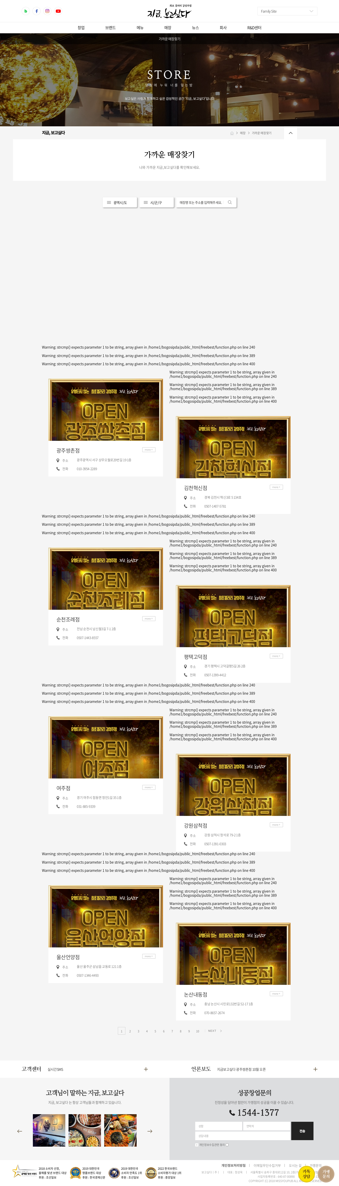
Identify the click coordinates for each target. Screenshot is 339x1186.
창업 (81, 27)
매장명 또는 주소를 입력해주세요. (201, 202)
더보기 (148, 449)
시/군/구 (156, 202)
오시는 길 (295, 1165)
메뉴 (140, 27)
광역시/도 (120, 202)
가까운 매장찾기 (169, 38)
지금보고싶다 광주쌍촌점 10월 (241, 1069)
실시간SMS (55, 1069)
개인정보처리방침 (233, 1165)
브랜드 (110, 27)
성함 (200, 1126)
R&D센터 (254, 27)
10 (197, 1031)
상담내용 (203, 1136)
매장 (167, 27)
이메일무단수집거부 (267, 1165)
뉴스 (195, 27)
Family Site (269, 11)
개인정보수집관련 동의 (212, 1145)
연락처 (250, 1126)
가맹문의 (316, 1165)
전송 (302, 1131)
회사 (223, 27)
